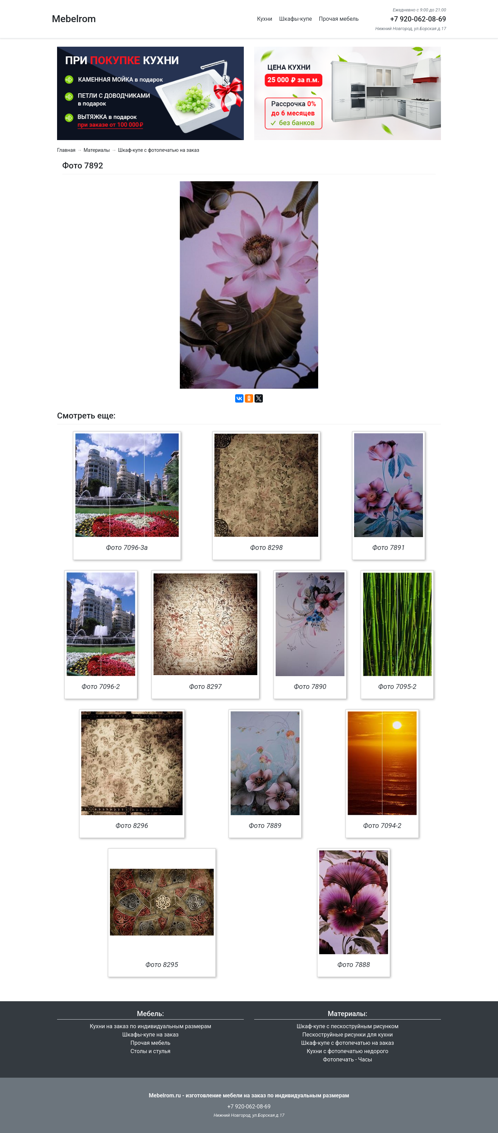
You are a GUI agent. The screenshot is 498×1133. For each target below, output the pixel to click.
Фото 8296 (132, 825)
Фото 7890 (310, 686)
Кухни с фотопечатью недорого (347, 1051)
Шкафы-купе (295, 19)
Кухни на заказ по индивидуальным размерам (150, 1026)
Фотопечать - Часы (347, 1059)
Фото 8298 (266, 547)
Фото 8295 (162, 964)
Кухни (264, 19)
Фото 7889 (265, 825)
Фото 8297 (205, 686)
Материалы (97, 150)
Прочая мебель (339, 19)
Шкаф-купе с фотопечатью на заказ (158, 150)
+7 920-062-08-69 (418, 19)
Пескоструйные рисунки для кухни (347, 1034)
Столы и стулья (150, 1051)
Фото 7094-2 (382, 825)
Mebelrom (74, 19)
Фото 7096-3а (127, 547)
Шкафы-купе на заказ (150, 1034)
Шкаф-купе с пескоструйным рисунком (348, 1026)
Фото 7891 (388, 547)
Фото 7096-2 (101, 686)
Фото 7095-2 (397, 686)
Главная (66, 150)
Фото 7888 (354, 964)
